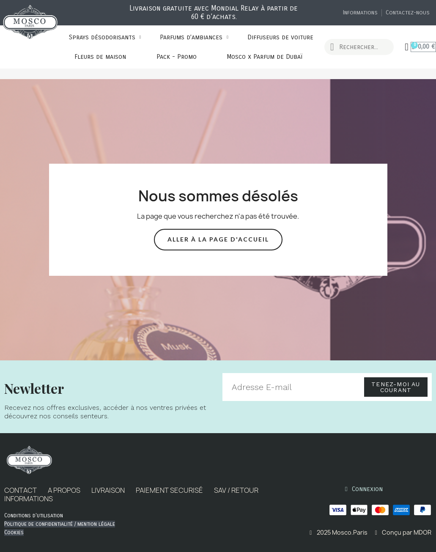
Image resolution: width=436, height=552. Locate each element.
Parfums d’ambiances (194, 37)
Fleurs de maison (100, 56)
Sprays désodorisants (105, 37)
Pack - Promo (176, 56)
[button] (218, 239)
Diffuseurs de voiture (280, 37)
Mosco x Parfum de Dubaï (264, 56)
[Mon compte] (407, 47)
